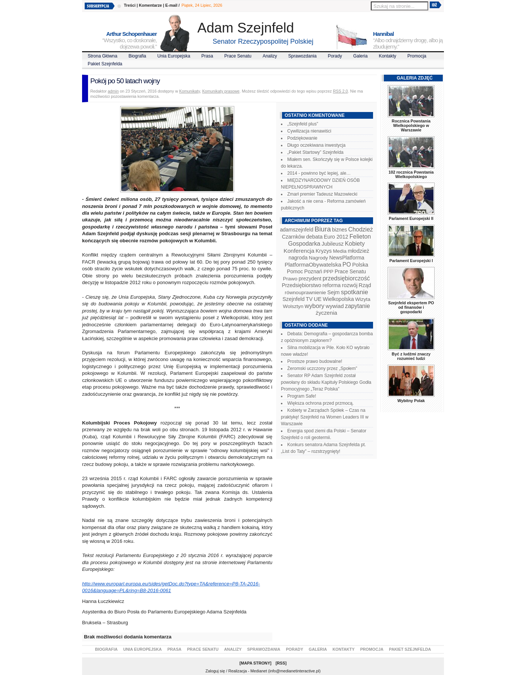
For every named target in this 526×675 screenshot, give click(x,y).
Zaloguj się (215, 671)
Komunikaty (189, 91)
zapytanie (357, 306)
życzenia (326, 313)
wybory (315, 305)
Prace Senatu (237, 56)
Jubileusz (333, 244)
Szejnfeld (293, 299)
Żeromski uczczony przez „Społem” (322, 368)
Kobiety (354, 243)
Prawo (290, 278)
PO (346, 264)
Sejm (333, 292)
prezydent (309, 278)
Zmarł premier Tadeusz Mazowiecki (322, 194)
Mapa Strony (255, 663)
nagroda (297, 258)
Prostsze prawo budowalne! (314, 361)
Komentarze (150, 5)
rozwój (350, 285)
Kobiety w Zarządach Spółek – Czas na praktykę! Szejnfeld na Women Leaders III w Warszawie (325, 417)
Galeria (360, 56)
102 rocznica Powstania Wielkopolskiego (410, 174)
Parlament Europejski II (411, 218)
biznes (339, 230)
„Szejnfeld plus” (302, 124)
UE (318, 299)
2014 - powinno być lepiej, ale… (319, 173)
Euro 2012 (336, 237)
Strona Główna (102, 56)
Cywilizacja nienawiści (309, 131)
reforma (331, 285)
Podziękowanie (302, 138)
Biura (322, 229)
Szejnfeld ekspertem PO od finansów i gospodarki (411, 307)
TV (309, 299)
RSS (281, 663)
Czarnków (293, 237)
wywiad (335, 306)
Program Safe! (301, 396)
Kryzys (324, 251)
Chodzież (360, 229)
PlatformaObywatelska (313, 264)
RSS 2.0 (340, 91)
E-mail (171, 5)
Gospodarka (304, 243)
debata (314, 237)
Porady (335, 56)
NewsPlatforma (346, 258)
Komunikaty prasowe (220, 91)
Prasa (207, 56)
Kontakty (387, 56)
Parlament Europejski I (411, 260)
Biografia (137, 56)
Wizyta (362, 299)
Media (340, 251)
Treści (129, 5)
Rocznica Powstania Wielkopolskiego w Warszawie (411, 125)
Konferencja (299, 251)
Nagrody (318, 258)
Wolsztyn (293, 306)
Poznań (313, 271)
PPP (328, 271)
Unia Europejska (173, 56)
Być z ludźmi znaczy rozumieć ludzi (411, 356)
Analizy (270, 56)
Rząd (365, 285)
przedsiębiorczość (346, 278)
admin (113, 91)
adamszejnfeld (296, 230)
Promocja (416, 56)
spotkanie (354, 292)
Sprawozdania (302, 56)
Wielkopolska (338, 299)
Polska (360, 265)
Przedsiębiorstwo (301, 285)
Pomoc (295, 271)
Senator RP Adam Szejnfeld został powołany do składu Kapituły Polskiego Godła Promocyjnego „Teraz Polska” (326, 382)
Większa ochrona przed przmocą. (320, 403)
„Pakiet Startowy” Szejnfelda (315, 152)
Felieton (360, 236)
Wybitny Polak (411, 400)
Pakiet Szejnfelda (105, 63)
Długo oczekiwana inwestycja (316, 145)
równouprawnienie (305, 292)
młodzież (358, 251)
